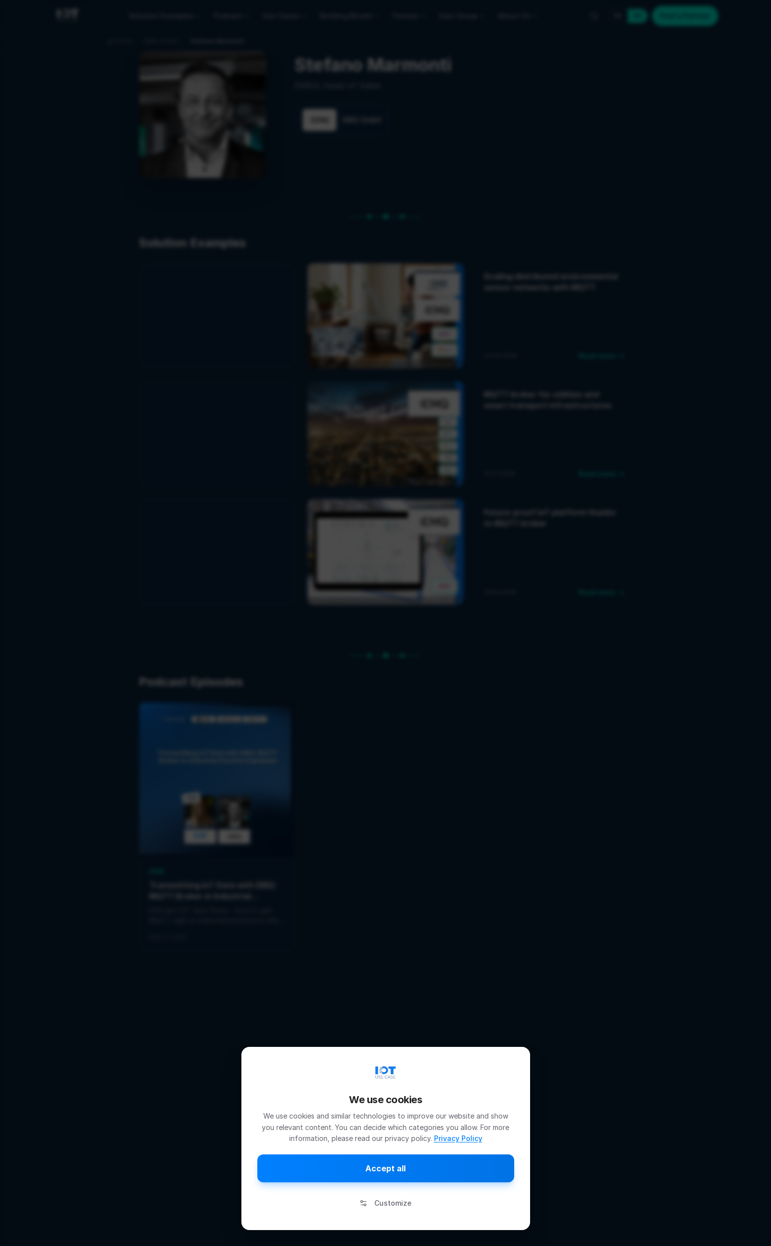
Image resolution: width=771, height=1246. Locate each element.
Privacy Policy (458, 1138)
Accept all (385, 1168)
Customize (385, 1203)
